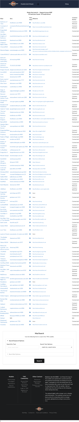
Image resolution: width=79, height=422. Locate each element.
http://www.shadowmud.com (39, 288)
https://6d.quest (36, 162)
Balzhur (2, 216)
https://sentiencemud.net (39, 165)
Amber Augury (4, 296)
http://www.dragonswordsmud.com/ (41, 69)
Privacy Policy (53, 412)
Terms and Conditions (42, 412)
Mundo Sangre (4, 155)
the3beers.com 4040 (16, 118)
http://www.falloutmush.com (39, 242)
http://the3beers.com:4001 (39, 22)
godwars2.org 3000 (15, 213)
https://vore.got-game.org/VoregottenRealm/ (43, 101)
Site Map (24, 412)
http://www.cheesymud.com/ (39, 46)
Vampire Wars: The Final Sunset (4, 126)
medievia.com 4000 (15, 115)
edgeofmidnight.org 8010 (17, 91)
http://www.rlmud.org (38, 247)
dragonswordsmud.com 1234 (18, 69)
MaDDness (3, 274)
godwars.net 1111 (15, 197)
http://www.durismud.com (39, 80)
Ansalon (2, 139)
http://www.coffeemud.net (39, 150)
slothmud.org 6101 (15, 159)
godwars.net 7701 (15, 321)
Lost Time (3, 230)
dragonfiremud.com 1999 (17, 152)
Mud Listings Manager (37, 382)
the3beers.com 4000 (16, 22)
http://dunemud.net (37, 76)
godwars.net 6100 (15, 282)
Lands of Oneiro (5, 234)
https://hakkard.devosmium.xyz (40, 304)
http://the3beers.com (38, 229)
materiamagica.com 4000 (17, 50)
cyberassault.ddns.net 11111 (18, 54)
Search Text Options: (46, 344)
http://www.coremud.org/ (39, 74)
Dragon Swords (4, 69)
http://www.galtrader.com (39, 109)
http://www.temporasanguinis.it (40, 259)
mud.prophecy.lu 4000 (16, 134)
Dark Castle (3, 222)
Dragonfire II (4, 152)
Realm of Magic (4, 137)
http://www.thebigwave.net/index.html (42, 174)
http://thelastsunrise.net (38, 112)
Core (1, 74)
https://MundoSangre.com (39, 155)
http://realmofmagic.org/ (38, 137)
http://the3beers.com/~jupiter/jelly (41, 189)
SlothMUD (3, 159)
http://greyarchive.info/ (38, 90)
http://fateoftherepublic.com (39, 219)
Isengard (3, 207)
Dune (1, 77)
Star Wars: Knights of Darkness (3, 36)
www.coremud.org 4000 (17, 74)
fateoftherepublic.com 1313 (18, 219)
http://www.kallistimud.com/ (39, 176)
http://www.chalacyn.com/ (39, 43)
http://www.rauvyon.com (38, 94)
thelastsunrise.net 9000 (17, 112)
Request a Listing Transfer (37, 385)
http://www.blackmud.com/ (39, 40)
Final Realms (3, 86)
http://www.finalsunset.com (39, 126)
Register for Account (24, 391)
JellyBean (3, 189)
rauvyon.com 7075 (15, 94)
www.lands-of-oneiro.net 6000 (19, 234)
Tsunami (2, 174)
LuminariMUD (4, 204)
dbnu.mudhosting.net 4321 (18, 131)
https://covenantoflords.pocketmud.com (42, 27)
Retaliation (3, 282)
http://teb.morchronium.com (39, 291)
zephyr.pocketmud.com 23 (17, 226)
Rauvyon (2, 94)
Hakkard (2, 304)
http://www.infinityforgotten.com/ (40, 36)
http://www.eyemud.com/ (39, 210)
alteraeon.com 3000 (15, 83)
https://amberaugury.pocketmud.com (41, 295)
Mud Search (11, 383)
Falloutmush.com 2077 (16, 242)
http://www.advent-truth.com (39, 97)
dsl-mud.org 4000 (15, 59)
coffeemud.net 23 (15, 150)
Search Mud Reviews (24, 385)
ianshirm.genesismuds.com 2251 (19, 278)
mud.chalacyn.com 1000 (17, 43)
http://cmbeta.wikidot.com (39, 308)
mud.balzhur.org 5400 (16, 216)
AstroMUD (3, 72)
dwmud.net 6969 (15, 185)
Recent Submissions (11, 386)
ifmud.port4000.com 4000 (17, 315)
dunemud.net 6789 (15, 77)
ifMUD (2, 315)
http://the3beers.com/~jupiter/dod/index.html (43, 118)
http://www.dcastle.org (38, 222)
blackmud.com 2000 (15, 40)
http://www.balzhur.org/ (38, 216)
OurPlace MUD (4, 263)
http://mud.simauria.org (38, 254)
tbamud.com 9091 (15, 238)
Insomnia (3, 324)
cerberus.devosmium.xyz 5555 (18, 304)
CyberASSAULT (5, 54)
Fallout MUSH (4, 242)
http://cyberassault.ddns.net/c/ (40, 54)
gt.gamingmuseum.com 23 (17, 109)
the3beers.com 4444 (16, 189)
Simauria (2, 254)
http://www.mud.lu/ (37, 134)
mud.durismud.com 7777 (17, 80)
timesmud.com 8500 (16, 266)
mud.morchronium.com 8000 (18, 291)
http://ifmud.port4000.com (39, 315)
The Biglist (11, 381)
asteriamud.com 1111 (16, 256)
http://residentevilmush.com (39, 105)
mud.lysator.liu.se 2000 (16, 122)
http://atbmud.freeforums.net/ (40, 312)
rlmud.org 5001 (14, 247)
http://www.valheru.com (38, 179)
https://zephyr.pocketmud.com (40, 225)
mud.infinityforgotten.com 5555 (19, 36)
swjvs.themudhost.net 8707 (18, 270)
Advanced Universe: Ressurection (4, 65)
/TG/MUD (3, 251)
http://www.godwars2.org (39, 213)
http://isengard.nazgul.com (39, 207)
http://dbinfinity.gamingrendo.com (40, 31)
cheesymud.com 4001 (16, 47)
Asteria (2, 256)
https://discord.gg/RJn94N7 (39, 131)
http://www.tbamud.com (38, 238)
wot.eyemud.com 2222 (16, 210)
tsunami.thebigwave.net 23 (18, 174)
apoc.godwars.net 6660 (16, 285)
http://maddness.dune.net (39, 274)
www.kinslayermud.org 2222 (18, 172)
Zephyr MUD (4, 226)
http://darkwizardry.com (38, 184)
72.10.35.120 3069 (15, 65)
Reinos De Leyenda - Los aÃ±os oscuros (4, 247)
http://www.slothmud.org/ (39, 158)
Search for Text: (11, 344)
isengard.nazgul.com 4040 (17, 207)
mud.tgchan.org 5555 (16, 251)
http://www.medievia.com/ (39, 115)
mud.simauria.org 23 (15, 254)
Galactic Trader (4, 109)
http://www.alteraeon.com (39, 83)
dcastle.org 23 (14, 222)
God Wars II (3, 213)
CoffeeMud (3, 150)
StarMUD (3, 181)
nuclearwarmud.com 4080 (17, 300)
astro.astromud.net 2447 (17, 72)
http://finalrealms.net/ (38, 86)
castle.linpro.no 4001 (16, 86)
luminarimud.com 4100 (16, 204)
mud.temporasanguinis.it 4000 (18, 259)
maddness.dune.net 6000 (17, 274)
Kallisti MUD (3, 177)
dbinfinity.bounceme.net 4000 (18, 31)
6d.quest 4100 (14, 162)
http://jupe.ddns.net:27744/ (39, 168)
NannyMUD (3, 122)
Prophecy (3, 134)
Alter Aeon (3, 83)
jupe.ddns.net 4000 (15, 168)
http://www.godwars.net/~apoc (40, 285)
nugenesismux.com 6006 (17, 308)
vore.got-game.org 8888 (17, 101)
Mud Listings (11, 379)
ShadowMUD (4, 288)
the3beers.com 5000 (16, 230)
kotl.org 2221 (14, 201)
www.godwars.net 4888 (17, 126)
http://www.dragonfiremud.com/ (40, 152)
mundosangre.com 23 (16, 155)
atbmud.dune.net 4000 (16, 312)
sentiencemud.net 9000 (17, 165)
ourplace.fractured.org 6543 (18, 263)
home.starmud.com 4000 (17, 181)
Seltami (2, 318)
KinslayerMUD (4, 172)
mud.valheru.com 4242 (16, 179)
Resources (37, 379)
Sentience (3, 165)
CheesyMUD (4, 47)
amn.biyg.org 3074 (15, 193)
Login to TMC (24, 388)
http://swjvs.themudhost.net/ (39, 270)
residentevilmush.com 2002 (18, 105)
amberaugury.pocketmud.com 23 (19, 296)
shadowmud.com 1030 (16, 288)
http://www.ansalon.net (38, 139)
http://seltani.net (37, 318)
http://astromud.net (37, 72)
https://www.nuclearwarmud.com (41, 300)
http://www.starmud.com (38, 181)
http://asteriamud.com (38, 256)
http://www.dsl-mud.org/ (38, 59)
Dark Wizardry (4, 185)
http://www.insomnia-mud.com (40, 324)
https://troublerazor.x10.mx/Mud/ (40, 278)
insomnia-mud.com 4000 (17, 324)
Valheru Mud (4, 179)
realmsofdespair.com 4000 (17, 142)
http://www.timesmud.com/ (39, 266)
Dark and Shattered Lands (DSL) (3, 59)
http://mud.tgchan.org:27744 (39, 251)
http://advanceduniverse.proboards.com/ (42, 65)
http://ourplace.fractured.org (39, 263)
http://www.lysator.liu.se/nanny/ (40, 122)
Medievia (3, 115)
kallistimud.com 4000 (16, 177)
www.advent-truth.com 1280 (18, 97)
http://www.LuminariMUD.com (40, 204)
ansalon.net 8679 (15, 139)
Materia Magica (4, 50)
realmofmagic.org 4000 (16, 137)
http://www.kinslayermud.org (39, 172)
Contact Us (31, 412)
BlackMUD (3, 40)
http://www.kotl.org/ (37, 201)
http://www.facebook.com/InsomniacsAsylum (43, 146)
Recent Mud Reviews (24, 382)
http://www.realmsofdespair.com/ (40, 142)
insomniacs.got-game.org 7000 (19, 146)
